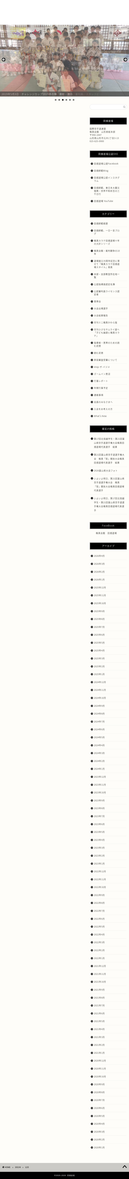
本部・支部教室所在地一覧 (107, 275)
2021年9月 (99, 989)
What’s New (100, 415)
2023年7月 (99, 816)
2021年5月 (99, 1021)
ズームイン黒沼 (102, 373)
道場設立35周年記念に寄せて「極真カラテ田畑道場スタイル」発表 (107, 264)
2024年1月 (99, 768)
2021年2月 (99, 1044)
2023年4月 (99, 839)
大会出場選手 (101, 308)
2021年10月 (100, 981)
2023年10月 (100, 792)
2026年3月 (99, 563)
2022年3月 (99, 942)
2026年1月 (99, 579)
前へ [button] (4, 60)
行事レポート (101, 380)
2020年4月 (99, 1123)
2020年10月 (100, 1076)
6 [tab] (73, 100)
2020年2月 (99, 1139)
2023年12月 (100, 776)
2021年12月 (100, 965)
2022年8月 (99, 902)
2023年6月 (99, 824)
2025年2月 (99, 666)
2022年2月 (99, 950)
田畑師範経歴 (101, 223)
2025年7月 (99, 626)
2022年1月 (99, 958)
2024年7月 (99, 721)
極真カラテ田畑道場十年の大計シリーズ (107, 242)
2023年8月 (99, 808)
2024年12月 (100, 682)
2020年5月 (99, 1115)
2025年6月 (99, 634)
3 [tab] (63, 100)
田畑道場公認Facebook (106, 163)
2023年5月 (99, 831)
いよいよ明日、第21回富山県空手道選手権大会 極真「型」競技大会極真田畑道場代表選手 (109, 484)
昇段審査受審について (105, 359)
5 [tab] (70, 100)
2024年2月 (99, 760)
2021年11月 (100, 973)
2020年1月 (99, 1147)
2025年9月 (99, 611)
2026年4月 (99, 555)
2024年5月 (99, 737)
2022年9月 (99, 895)
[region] (64, 61)
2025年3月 (99, 658)
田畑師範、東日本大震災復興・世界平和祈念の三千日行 (107, 190)
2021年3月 (99, 1037)
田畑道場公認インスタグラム (107, 179)
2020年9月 (99, 1084)
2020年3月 (99, 1131)
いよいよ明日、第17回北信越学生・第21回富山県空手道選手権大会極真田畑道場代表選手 (109, 504)
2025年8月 (99, 618)
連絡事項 (98, 394)
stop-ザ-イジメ (102, 366)
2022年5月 (99, 926)
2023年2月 (99, 855)
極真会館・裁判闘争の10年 (107, 252)
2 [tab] (59, 100)
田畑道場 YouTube (103, 201)
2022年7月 (99, 910)
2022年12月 (100, 871)
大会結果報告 (101, 315)
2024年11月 (100, 689)
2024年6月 (99, 729)
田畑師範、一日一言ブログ (107, 232)
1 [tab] (55, 100)
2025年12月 (100, 587)
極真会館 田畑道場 (106, 533)
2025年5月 (99, 642)
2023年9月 (99, 800)
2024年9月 (99, 705)
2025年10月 (100, 603)
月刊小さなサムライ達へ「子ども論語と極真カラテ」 (107, 332)
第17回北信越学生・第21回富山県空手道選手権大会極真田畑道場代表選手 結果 (109, 442)
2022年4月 (99, 934)
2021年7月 (99, 1005)
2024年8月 (99, 713)
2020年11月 (100, 1068)
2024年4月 (99, 745)
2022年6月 (99, 918)
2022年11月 (100, 879)
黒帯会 (97, 301)
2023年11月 (100, 784)
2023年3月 (99, 847)
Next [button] (125, 60)
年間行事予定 (101, 387)
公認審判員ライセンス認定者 (107, 293)
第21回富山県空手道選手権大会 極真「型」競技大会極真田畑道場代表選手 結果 (109, 458)
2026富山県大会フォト (106, 470)
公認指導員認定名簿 (104, 284)
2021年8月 (99, 997)
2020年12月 (100, 1060)
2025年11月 (100, 595)
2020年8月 (99, 1092)
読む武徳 (98, 352)
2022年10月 (100, 887)
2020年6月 (99, 1107)
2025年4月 (99, 650)
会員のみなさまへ (103, 401)
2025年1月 (99, 674)
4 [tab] (66, 100)
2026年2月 (99, 571)
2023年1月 (99, 863)
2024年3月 (99, 753)
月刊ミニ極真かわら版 (105, 322)
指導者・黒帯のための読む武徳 (107, 344)
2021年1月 (99, 1052)
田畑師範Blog (101, 170)
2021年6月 (99, 1013)
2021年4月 (99, 1029)
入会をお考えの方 (103, 408)
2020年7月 (99, 1100)
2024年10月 (100, 697)
